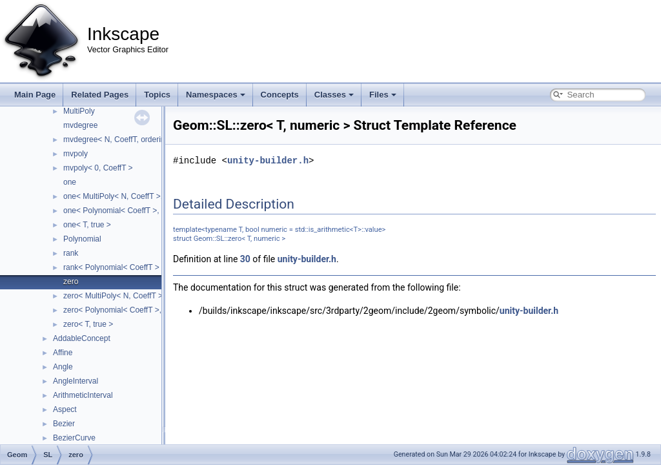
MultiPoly (79, 111)
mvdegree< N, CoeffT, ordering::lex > (126, 139)
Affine (62, 352)
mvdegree (80, 125)
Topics (157, 94)
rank (70, 253)
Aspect (65, 409)
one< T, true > (87, 224)
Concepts (280, 94)
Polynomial (82, 238)
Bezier (64, 423)
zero (70, 281)
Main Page (35, 94)
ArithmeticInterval (83, 395)
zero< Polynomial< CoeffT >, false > (125, 310)
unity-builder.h (268, 160)
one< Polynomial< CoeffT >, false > (124, 210)
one (69, 182)
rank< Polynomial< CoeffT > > (114, 267)
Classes (334, 94)
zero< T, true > (88, 324)
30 (245, 259)
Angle (63, 366)
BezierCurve (74, 437)
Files (382, 94)
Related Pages (99, 94)
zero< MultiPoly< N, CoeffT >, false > (126, 295)
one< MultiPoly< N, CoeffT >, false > (125, 196)
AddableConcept (81, 338)
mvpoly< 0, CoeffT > (98, 167)
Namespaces (215, 94)
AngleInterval (75, 381)
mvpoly (75, 153)
